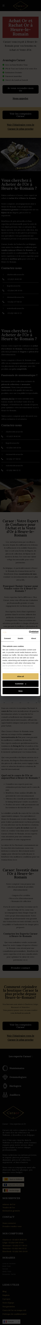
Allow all (20, 676)
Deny (20, 691)
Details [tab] (20, 638)
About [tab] (33, 638)
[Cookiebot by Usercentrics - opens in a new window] (29, 632)
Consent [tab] (7, 638)
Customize (20, 684)
